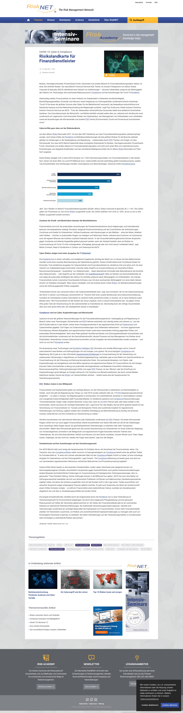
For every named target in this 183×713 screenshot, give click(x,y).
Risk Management (82, 545)
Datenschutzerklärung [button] (149, 699)
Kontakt (149, 2)
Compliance (110, 549)
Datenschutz (83, 704)
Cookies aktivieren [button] (169, 705)
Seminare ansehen (45, 687)
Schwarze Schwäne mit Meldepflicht (44, 619)
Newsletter (139, 2)
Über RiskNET (111, 20)
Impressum (93, 704)
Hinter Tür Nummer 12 (38, 622)
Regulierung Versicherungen (132, 545)
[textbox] (142, 20)
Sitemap (101, 704)
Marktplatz (65, 20)
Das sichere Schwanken (38, 626)
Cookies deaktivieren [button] (150, 705)
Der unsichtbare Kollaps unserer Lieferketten (47, 630)
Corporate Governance (38, 549)
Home (28, 20)
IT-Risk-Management (56, 549)
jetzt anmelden (90, 687)
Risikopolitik (96, 545)
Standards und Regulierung (127, 549)
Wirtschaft (69, 545)
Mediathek (94, 20)
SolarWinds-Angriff (96, 274)
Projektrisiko (146, 549)
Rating (59, 545)
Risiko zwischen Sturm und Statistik (43, 615)
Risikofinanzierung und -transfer (41, 545)
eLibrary (79, 20)
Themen (38, 20)
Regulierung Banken (111, 545)
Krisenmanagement (74, 549)
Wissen (51, 20)
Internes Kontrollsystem (93, 549)
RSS (156, 2)
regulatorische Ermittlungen (88, 354)
